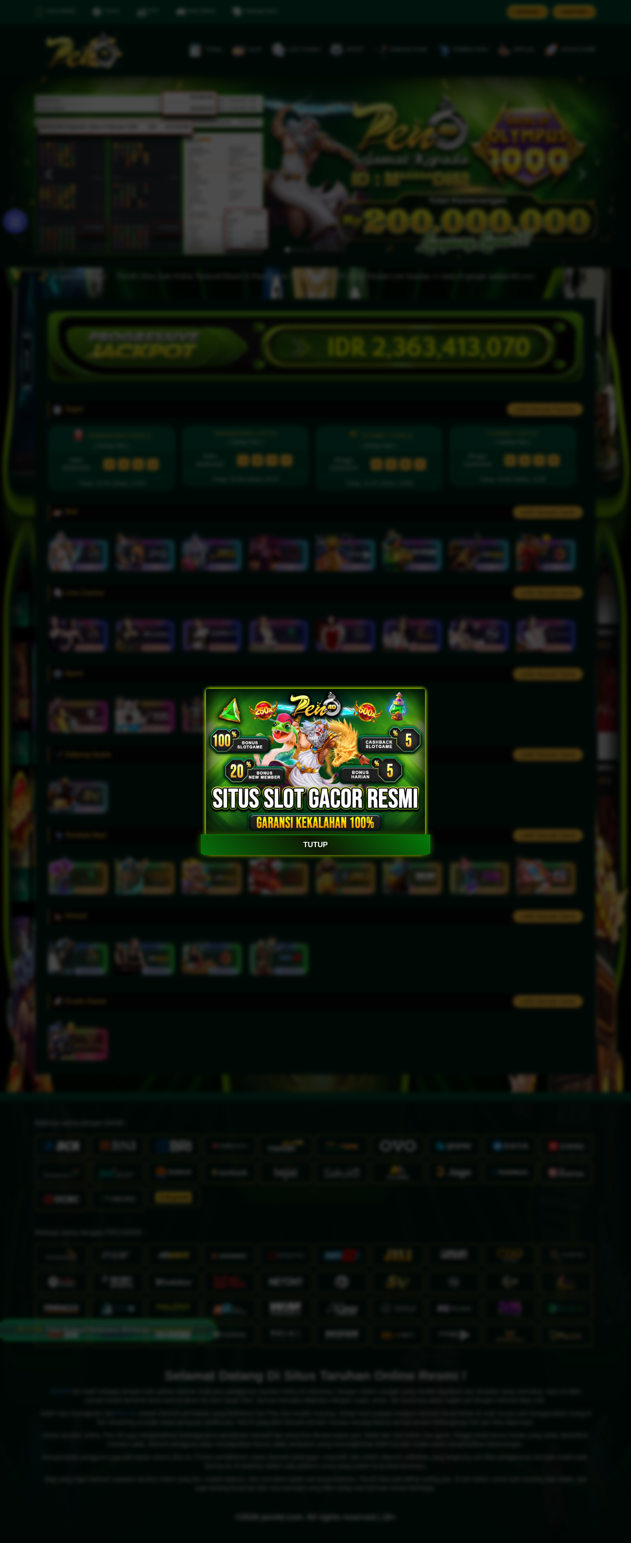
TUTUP (316, 844)
